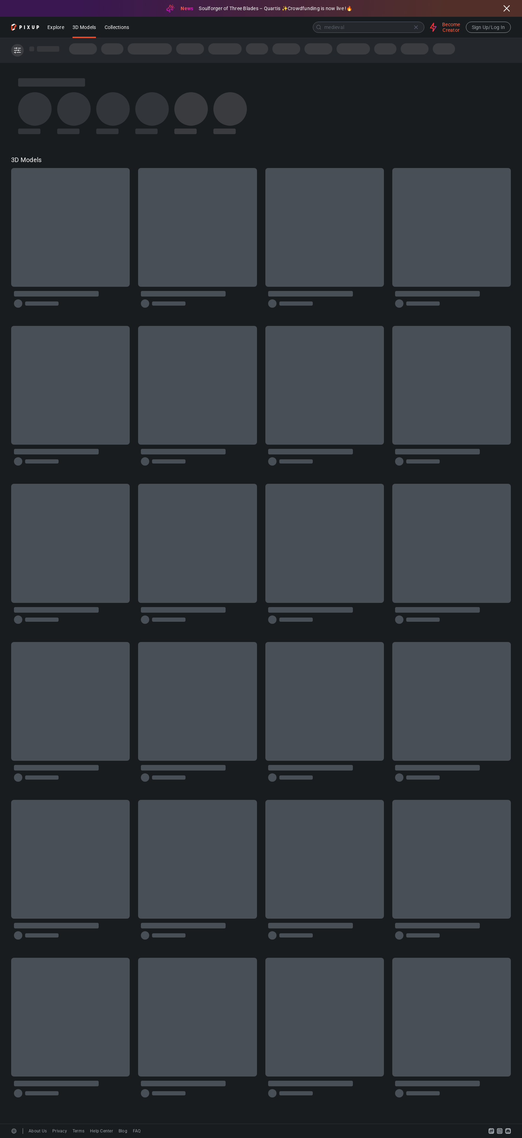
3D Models (84, 27)
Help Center (101, 1131)
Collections (117, 27)
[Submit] (318, 27)
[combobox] (280, 27)
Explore (55, 27)
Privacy (59, 1131)
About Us (38, 1131)
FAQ (137, 1131)
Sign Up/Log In (488, 27)
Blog (123, 1131)
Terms (78, 1131)
